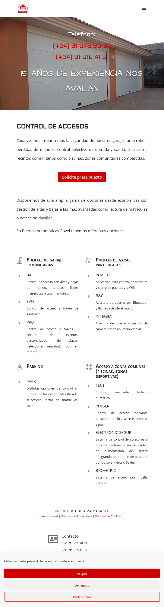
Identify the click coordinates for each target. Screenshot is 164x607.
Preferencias (82, 597)
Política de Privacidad (76, 516)
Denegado (82, 585)
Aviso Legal (50, 516)
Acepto (82, 573)
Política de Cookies (108, 516)
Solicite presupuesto (82, 177)
